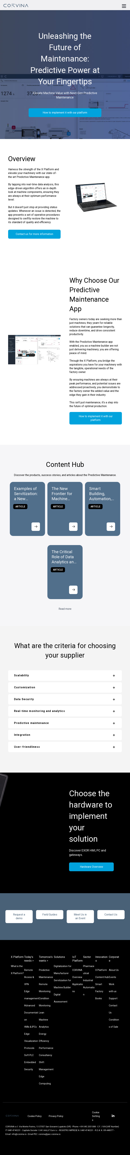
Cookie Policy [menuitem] (35, 1116)
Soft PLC (29, 1055)
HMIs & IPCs (30, 1026)
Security (28, 1069)
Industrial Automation (89, 987)
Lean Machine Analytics (44, 1019)
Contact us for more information (34, 234)
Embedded (30, 1062)
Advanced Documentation (31, 1012)
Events (112, 977)
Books (98, 998)
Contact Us (110, 914)
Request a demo (19, 916)
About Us (114, 970)
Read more (65, 608)
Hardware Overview (91, 866)
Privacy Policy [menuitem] (56, 1116)
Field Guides (49, 914)
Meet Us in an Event (80, 916)
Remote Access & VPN (29, 977)
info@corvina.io (19, 1134)
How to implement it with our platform (65, 112)
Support (113, 998)
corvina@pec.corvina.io (49, 1134)
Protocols (29, 1048)
